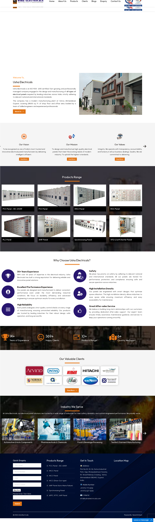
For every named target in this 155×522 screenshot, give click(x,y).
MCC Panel (115, 213)
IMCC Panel (79, 213)
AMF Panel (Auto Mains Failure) (61, 489)
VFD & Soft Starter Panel (121, 243)
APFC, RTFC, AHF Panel (58, 499)
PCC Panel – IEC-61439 (12, 213)
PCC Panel (43, 213)
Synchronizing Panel (83, 243)
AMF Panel (43, 243)
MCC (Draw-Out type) (58, 484)
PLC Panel (7, 243)
